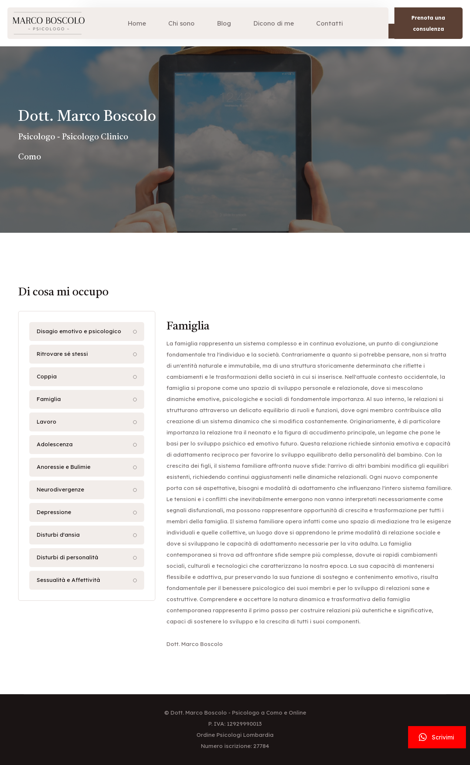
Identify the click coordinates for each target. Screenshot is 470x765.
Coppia (47, 376)
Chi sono (181, 23)
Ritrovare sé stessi (62, 353)
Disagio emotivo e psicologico (79, 331)
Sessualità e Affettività (68, 579)
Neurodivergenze (60, 489)
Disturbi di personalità (67, 557)
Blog (224, 23)
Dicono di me (273, 23)
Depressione (54, 512)
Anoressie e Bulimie (63, 466)
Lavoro (46, 421)
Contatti (329, 23)
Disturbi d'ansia (58, 534)
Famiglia (49, 399)
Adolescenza (55, 444)
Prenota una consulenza (428, 23)
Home (137, 23)
